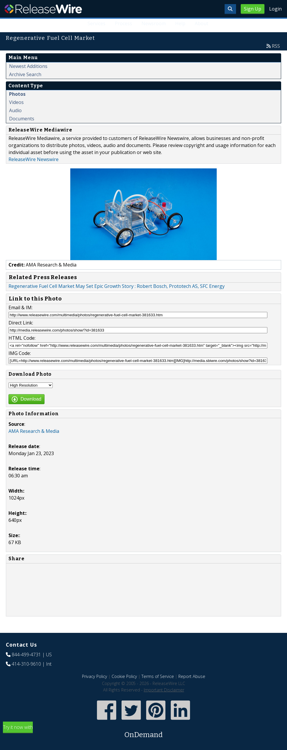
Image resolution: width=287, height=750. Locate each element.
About (201, 23)
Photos (17, 94)
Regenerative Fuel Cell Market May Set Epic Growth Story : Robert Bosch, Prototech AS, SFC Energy (116, 286)
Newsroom (153, 23)
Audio (15, 110)
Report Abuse (191, 676)
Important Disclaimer (164, 690)
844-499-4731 (26, 654)
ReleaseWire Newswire (33, 159)
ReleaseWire (43, 9)
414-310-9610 (26, 664)
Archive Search (25, 74)
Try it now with (143, 732)
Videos (16, 102)
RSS (276, 46)
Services (96, 23)
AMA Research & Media (33, 431)
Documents (21, 118)
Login (275, 9)
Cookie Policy (124, 676)
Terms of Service (157, 676)
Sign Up (252, 9)
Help (180, 23)
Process (123, 23)
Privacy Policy (94, 676)
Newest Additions (28, 66)
